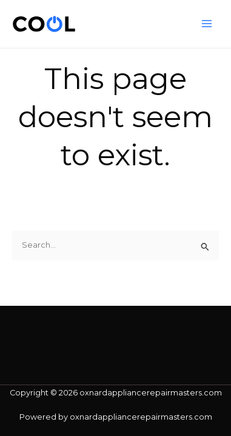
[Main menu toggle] (207, 24)
